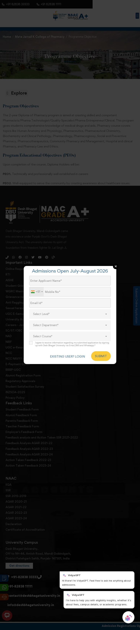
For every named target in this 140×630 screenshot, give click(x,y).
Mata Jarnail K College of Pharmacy (39, 36)
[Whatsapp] (13, 260)
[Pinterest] (47, 260)
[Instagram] (26, 260)
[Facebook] (20, 260)
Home (7, 36)
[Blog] (53, 260)
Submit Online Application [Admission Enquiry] (137, 305)
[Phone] (7, 260)
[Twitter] (33, 260)
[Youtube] (40, 260)
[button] (137, 16)
